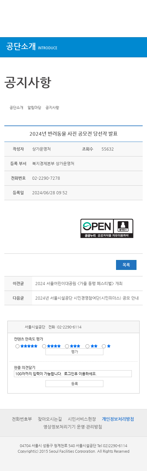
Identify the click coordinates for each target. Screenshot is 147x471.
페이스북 (20, 98)
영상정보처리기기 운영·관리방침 (72, 426)
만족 (54, 345)
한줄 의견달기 (24, 367)
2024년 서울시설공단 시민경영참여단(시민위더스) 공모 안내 (87, 298)
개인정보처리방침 (118, 418)
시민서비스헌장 (82, 418)
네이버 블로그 (29, 98)
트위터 (10, 98)
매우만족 (29, 345)
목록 (126, 264)
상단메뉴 (10, 25)
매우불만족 (109, 345)
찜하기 (39, 98)
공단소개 (31, 46)
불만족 (94, 345)
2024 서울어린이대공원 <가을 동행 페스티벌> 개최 (79, 283)
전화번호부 (22, 418)
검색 (136, 25)
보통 (76, 345)
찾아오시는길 (50, 418)
